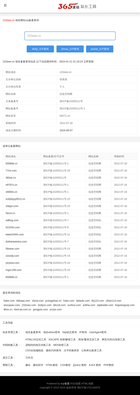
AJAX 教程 (95, 365)
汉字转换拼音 (71, 350)
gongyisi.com (40, 309)
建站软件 (38, 365)
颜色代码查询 (53, 350)
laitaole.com (83, 300)
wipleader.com (105, 305)
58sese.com (12, 248)
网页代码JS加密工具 (113, 339)
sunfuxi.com (74, 305)
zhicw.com (38, 300)
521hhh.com (13, 227)
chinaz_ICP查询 (70, 49)
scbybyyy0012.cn (15, 199)
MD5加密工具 (61, 344)
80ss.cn (8, 309)
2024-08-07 (66, 130)
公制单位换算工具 (91, 350)
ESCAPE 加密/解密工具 (62, 339)
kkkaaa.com (23, 300)
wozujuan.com (12, 305)
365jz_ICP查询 (40, 49)
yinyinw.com (12, 262)
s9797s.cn (11, 184)
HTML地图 (87, 383)
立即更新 (89, 61)
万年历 (29, 357)
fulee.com (9, 300)
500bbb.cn (11, 163)
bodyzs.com (45, 305)
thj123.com (98, 300)
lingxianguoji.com (125, 305)
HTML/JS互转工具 (35, 339)
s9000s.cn (11, 191)
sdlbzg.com (12, 220)
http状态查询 (69, 332)
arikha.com (89, 305)
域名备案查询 (33, 332)
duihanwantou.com (16, 241)
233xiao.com (29, 305)
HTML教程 (52, 365)
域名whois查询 (51, 332)
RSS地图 (75, 383)
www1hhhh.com (15, 234)
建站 (28, 365)
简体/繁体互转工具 (88, 339)
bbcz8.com (59, 305)
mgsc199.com (13, 269)
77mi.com (11, 170)
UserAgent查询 (97, 332)
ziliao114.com (113, 300)
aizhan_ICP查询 (100, 49)
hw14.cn (10, 213)
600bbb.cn (11, 277)
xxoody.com (12, 255)
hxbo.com (68, 300)
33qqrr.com (12, 206)
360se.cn (11, 177)
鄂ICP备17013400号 (88, 387)
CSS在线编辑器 (34, 350)
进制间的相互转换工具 (38, 344)
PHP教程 (109, 365)
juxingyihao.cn (53, 300)
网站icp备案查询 (29, 20)
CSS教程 (65, 365)
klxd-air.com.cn (22, 309)
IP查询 (83, 332)
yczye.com (56, 309)
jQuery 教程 (79, 365)
